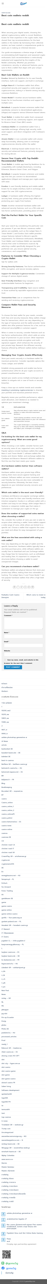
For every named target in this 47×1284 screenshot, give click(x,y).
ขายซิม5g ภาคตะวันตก (10, 1186)
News (4, 994)
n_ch (3, 979)
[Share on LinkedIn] (32, 587)
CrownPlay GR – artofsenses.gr (14, 856)
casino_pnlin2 (7, 818)
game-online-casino (9, 914)
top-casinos (6, 1117)
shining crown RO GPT (10, 1056)
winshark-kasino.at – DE (11, 1151)
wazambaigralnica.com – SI (12, 1140)
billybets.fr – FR (8, 779)
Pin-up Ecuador (8, 1017)
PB (3, 1006)
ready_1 (4, 1044)
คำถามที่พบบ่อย (7, 687)
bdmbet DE (6, 756)
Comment (8, 615)
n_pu (3, 987)
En (2, 871)
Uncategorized (7, 1132)
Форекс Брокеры (8, 1167)
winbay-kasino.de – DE (11, 1144)
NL (3, 1002)
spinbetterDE (7, 1094)
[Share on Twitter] (21, 587)
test (3, 1113)
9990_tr (5, 733)
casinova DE (6, 837)
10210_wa (5, 714)
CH (3, 841)
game (4, 902)
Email (6, 642)
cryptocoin (6, 13)
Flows (9, 1239)
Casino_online (7, 802)
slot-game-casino (8, 1079)
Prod (3, 1040)
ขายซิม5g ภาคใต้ (7, 1201)
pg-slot (4, 1013)
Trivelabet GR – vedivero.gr (12, 1125)
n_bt (3, 975)
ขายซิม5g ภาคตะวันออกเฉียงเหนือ (14, 1194)
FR (2, 895)
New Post (5, 990)
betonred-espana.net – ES (12, 772)
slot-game (6, 1075)
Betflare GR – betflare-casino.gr (14, 764)
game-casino (7, 906)
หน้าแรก (4, 683)
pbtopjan (5, 1010)
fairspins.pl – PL (8, 879)
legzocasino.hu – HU (10, 964)
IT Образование (8, 933)
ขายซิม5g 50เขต (8, 1178)
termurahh (6, 1109)
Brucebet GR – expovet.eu (12, 791)
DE (3, 868)
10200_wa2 (6, 710)
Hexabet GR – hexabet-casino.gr (15, 925)
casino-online (7, 829)
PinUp (4, 1021)
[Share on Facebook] (18, 587)
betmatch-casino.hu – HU (12, 768)
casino (4, 799)
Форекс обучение (8, 1171)
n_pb (3, 983)
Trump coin (6, 1128)
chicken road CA (8, 845)
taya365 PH (6, 1102)
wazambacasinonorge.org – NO (14, 1136)
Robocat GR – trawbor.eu (12, 1048)
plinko (4, 1025)
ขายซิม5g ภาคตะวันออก (10, 1190)
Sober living (6, 1086)
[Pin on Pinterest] (29, 587)
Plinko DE (5, 1029)
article (4, 745)
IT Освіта (5, 937)
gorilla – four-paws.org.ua (12, 917)
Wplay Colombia (8, 1155)
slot (3, 1059)
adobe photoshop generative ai (14, 737)
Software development (10, 1090)
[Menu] (3, 3)
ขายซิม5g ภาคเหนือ (8, 1197)
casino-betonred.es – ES (11, 822)
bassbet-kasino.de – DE (11, 753)
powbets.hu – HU (8, 1033)
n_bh (3, 971)
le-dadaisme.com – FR (10, 960)
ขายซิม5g (5, 1174)
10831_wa (5, 718)
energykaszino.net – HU (11, 875)
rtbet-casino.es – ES (10, 1052)
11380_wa (5, 722)
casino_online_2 (8, 810)
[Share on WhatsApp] (14, 587)
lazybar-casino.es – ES (10, 952)
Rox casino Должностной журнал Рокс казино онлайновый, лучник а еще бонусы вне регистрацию (24, 1227)
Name (6, 632)
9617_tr (4, 730)
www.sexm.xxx (7, 1159)
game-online (7, 910)
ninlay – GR (6, 998)
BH (3, 776)
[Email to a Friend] (25, 587)
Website (7, 651)
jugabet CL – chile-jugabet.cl (13, 941)
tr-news (5, 1121)
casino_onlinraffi (8, 814)
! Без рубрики (7, 703)
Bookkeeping (7, 787)
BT (3, 795)
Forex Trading (7, 891)
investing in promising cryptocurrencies (17, 390)
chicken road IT (8, 848)
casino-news (6, 825)
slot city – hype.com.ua (11, 1063)
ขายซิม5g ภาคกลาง (9, 1182)
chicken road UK (8, 852)
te (2, 1105)
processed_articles (9, 1036)
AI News (5, 741)
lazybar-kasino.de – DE (11, 956)
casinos (4, 833)
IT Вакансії (6, 929)
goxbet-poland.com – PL (11, 921)
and (8, 1241)
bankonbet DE (7, 749)
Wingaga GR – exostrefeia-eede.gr (16, 1148)
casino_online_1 (8, 806)
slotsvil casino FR (8, 1082)
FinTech (4, 883)
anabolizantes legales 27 (17, 1219)
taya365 (5, 1098)
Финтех (4, 1163)
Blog (3, 783)
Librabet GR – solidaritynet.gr (13, 967)
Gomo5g (9, 1272)
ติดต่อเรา (5, 691)
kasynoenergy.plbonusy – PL (13, 944)
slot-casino (6, 1067)
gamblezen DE (7, 898)
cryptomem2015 (8, 864)
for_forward (6, 887)
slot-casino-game (8, 1071)
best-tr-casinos (8, 760)
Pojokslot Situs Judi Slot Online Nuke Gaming (25, 1233)
